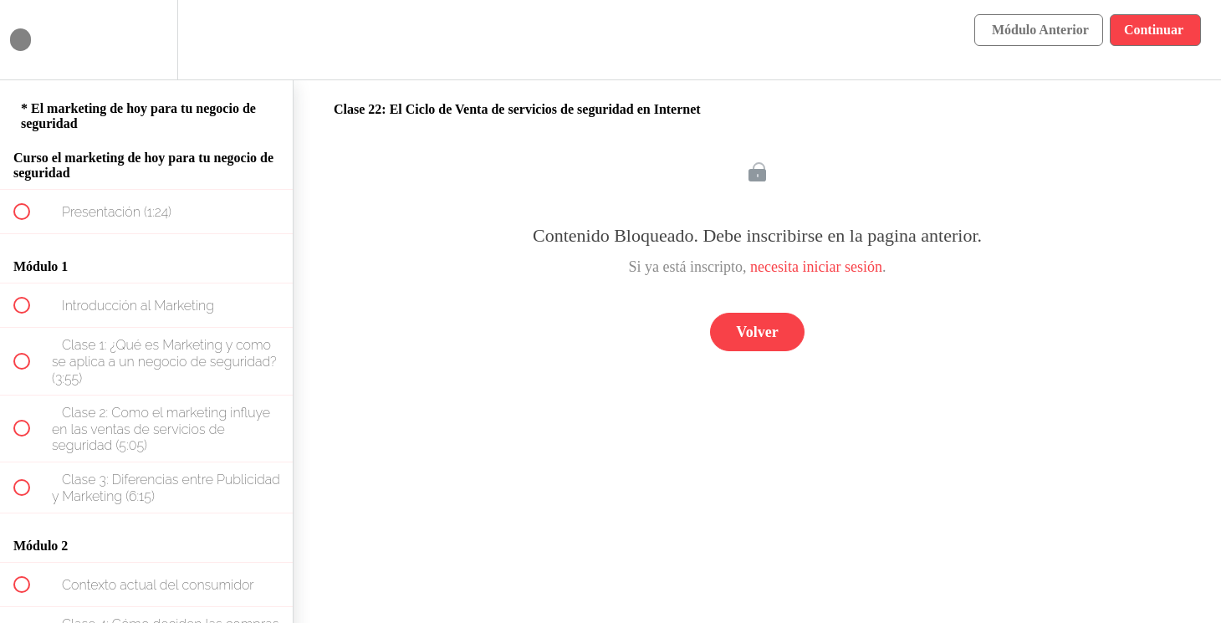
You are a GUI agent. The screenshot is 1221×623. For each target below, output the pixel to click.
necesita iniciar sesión (816, 266)
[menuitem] (146, 39)
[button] (31, 39)
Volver (757, 332)
